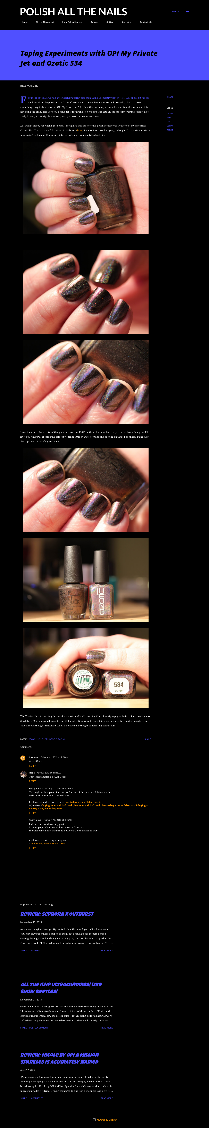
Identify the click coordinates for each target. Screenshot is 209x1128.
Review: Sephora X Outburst (56, 914)
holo (169, 117)
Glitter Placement (43, 22)
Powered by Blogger (104, 1119)
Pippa (32, 772)
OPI (168, 121)
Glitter (108, 22)
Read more (107, 950)
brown (170, 113)
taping (170, 129)
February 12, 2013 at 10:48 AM (58, 788)
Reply (32, 765)
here (79, 130)
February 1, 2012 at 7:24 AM (54, 757)
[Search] (175, 11)
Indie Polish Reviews (71, 22)
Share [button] (170, 97)
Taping (92, 22)
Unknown (34, 757)
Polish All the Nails (73, 11)
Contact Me (144, 22)
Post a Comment (38, 1027)
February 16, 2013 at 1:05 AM (57, 820)
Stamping (125, 22)
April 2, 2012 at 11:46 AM (49, 772)
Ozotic (170, 125)
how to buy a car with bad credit (83, 802)
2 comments (36, 1098)
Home (23, 22)
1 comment (35, 950)
